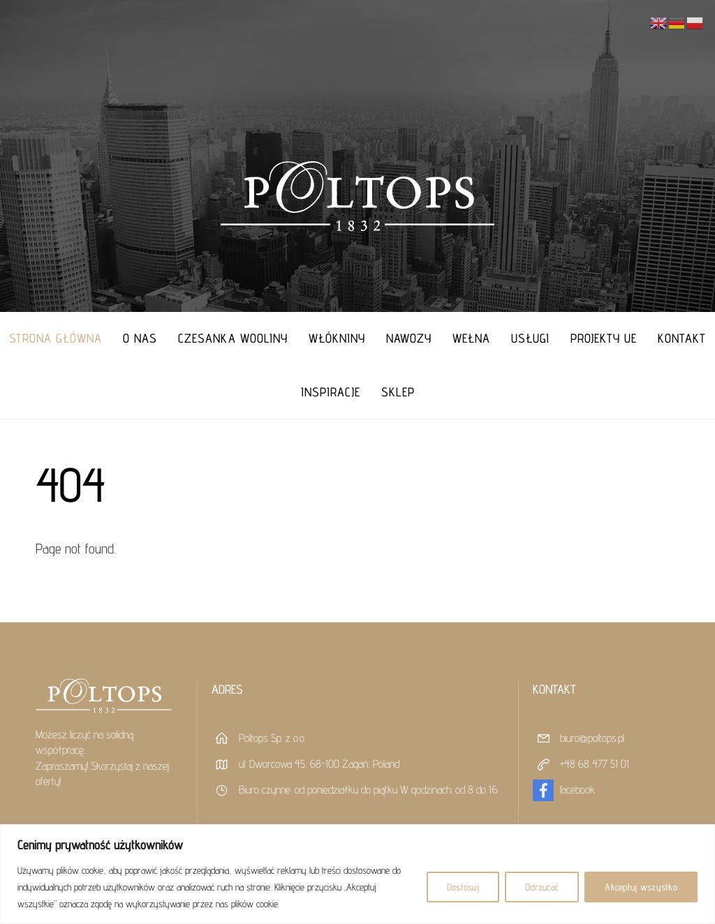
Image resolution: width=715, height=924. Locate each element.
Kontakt (682, 338)
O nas (140, 338)
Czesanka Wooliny (233, 338)
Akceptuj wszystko (641, 887)
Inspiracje (330, 392)
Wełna (471, 338)
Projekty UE (603, 338)
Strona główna (55, 338)
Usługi (530, 338)
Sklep (398, 392)
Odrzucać (542, 887)
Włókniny (337, 338)
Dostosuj (463, 887)
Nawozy (409, 338)
